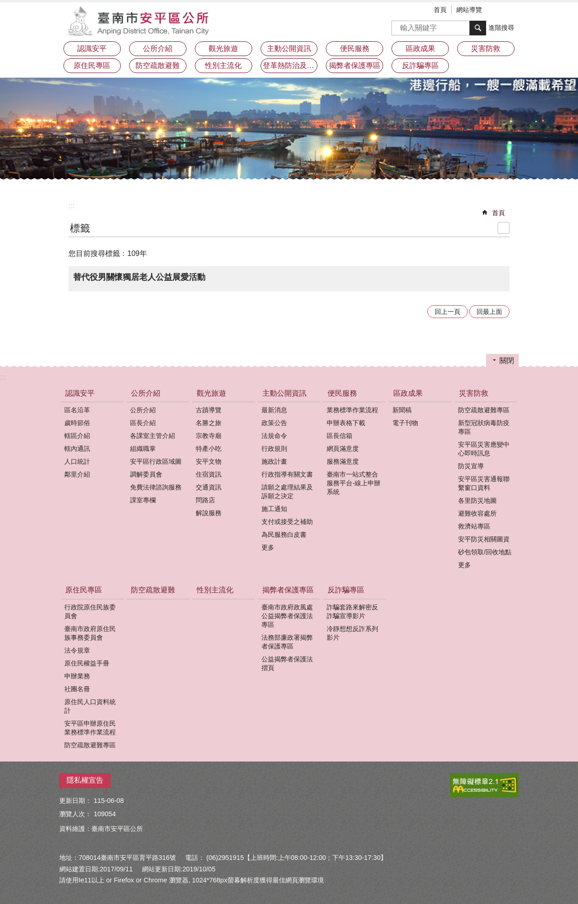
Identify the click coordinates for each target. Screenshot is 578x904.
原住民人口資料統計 (90, 706)
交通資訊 (208, 487)
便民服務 (342, 393)
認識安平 (80, 393)
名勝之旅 (208, 422)
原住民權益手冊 (86, 663)
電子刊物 (405, 422)
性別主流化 (223, 65)
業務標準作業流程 (352, 410)
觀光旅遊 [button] (223, 48)
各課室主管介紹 (152, 435)
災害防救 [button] (485, 48)
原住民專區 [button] (92, 65)
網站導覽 (469, 9)
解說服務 (208, 513)
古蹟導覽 (208, 410)
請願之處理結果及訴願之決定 (287, 491)
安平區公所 (139, 20)
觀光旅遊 (211, 393)
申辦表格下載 (346, 422)
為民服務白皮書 (283, 534)
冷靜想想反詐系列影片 (352, 633)
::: (71, 206)
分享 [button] (512, 10)
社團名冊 (77, 689)
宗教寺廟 (208, 435)
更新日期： (75, 800)
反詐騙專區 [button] (420, 65)
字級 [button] (498, 10)
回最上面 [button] (489, 311)
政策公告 (274, 422)
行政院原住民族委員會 (90, 611)
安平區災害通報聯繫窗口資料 (484, 483)
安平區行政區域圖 (155, 461)
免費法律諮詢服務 (155, 487)
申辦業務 (77, 676)
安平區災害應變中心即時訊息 (484, 449)
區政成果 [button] (420, 48)
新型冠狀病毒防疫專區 (484, 427)
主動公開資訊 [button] (289, 48)
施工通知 (274, 508)
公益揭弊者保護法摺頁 (287, 663)
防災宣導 (471, 466)
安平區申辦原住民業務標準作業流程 (90, 728)
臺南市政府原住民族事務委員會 (90, 633)
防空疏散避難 (158, 65)
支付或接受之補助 (287, 521)
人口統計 (77, 461)
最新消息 (274, 410)
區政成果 (408, 393)
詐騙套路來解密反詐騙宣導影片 (352, 611)
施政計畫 (274, 461)
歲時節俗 (77, 422)
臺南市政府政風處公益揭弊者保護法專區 (287, 615)
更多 (267, 547)
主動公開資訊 (284, 393)
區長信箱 (339, 435)
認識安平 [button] (92, 48)
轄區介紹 (77, 435)
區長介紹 (143, 422)
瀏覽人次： (75, 814)
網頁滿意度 (343, 448)
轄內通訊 (77, 448)
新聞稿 (402, 410)
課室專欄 (143, 500)
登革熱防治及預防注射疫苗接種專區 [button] (290, 65)
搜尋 (398, 25)
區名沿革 (77, 410)
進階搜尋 (501, 27)
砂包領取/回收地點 (484, 552)
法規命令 (274, 435)
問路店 (205, 500)
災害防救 (473, 393)
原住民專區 (83, 590)
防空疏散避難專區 (484, 410)
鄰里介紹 (77, 474)
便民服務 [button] (354, 48)
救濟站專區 (474, 526)
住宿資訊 (208, 474)
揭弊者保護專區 (288, 590)
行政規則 (274, 448)
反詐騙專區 (346, 590)
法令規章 (77, 650)
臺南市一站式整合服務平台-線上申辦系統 (353, 483)
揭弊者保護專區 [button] (354, 65)
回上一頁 (447, 311)
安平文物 (208, 461)
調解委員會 (146, 474)
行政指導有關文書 (287, 474)
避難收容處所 (477, 513)
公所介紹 (145, 393)
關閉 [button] (506, 360)
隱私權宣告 (85, 780)
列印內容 (504, 228)
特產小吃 (208, 448)
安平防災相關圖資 (484, 539)
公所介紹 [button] (157, 48)
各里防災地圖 (477, 500)
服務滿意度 (343, 461)
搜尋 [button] (478, 28)
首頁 (440, 9)
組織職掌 (143, 448)
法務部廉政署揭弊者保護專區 (287, 642)
